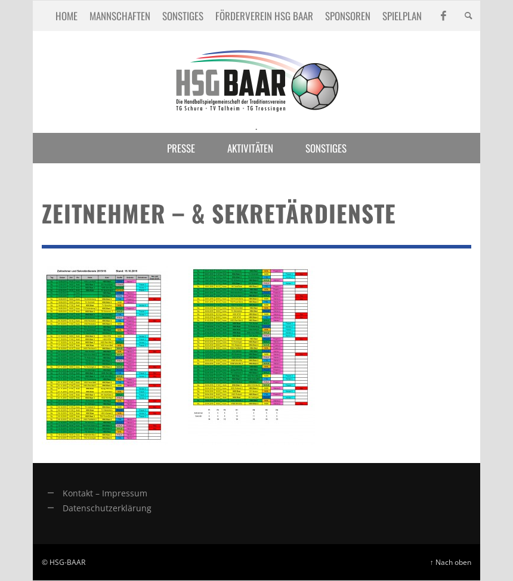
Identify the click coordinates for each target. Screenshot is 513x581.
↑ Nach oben (450, 562)
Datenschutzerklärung (107, 508)
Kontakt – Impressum (105, 493)
